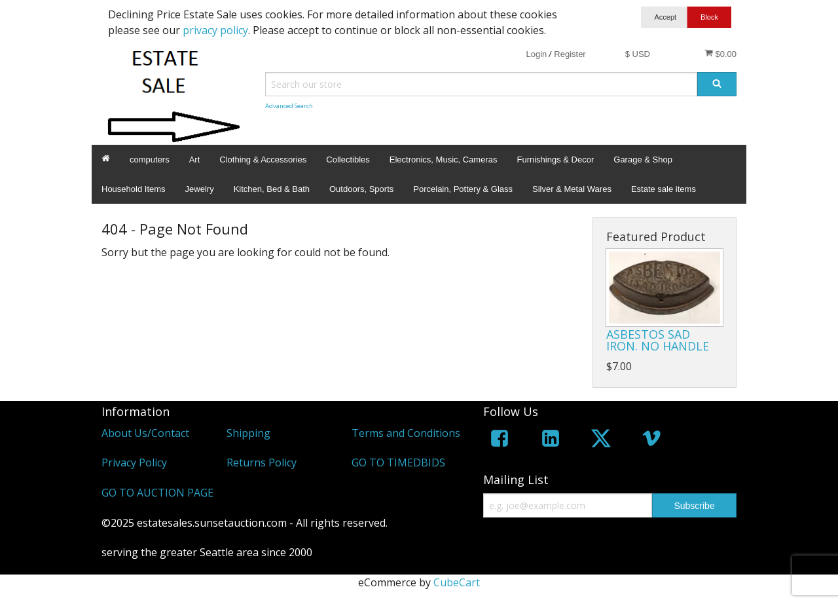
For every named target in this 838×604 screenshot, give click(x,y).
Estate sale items (663, 189)
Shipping (248, 433)
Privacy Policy (134, 462)
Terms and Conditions (406, 433)
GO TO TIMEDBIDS (398, 462)
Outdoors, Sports (361, 189)
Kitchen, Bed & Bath (272, 189)
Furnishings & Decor (555, 159)
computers (150, 159)
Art (194, 159)
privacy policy (215, 30)
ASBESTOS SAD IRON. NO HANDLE (657, 340)
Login (536, 54)
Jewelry (199, 189)
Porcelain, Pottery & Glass (463, 189)
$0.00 (720, 53)
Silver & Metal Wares (571, 189)
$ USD (637, 54)
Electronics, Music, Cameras (444, 159)
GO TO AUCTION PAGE (157, 492)
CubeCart (456, 582)
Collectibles (347, 159)
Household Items (133, 189)
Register (569, 54)
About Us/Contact (145, 433)
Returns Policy (262, 462)
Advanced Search (289, 106)
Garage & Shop (642, 159)
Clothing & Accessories (262, 159)
